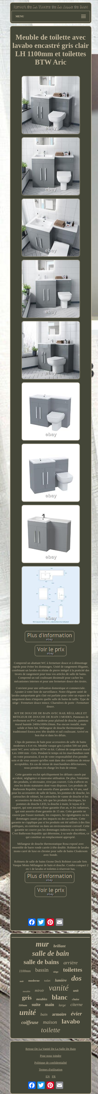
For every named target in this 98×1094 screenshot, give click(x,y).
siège (56, 971)
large (62, 1005)
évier (76, 1014)
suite (36, 1004)
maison (50, 1022)
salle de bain (50, 953)
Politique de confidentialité (50, 1062)
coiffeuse (29, 1022)
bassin (42, 970)
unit (75, 990)
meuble (26, 991)
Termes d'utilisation (50, 1069)
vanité (58, 987)
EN (48, 1076)
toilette (50, 1030)
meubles (41, 999)
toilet (47, 980)
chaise (75, 999)
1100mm (25, 971)
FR (54, 1076)
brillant (59, 946)
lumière (61, 980)
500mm (23, 1005)
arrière (70, 962)
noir (22, 981)
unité (27, 1012)
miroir (39, 990)
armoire (59, 1014)
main (49, 1004)
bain (43, 1014)
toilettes (72, 970)
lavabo (71, 1021)
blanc (60, 997)
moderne (34, 980)
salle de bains (41, 962)
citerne (77, 1004)
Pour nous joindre (50, 1055)
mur (42, 944)
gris (27, 997)
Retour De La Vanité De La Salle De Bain (51, 1048)
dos (76, 978)
